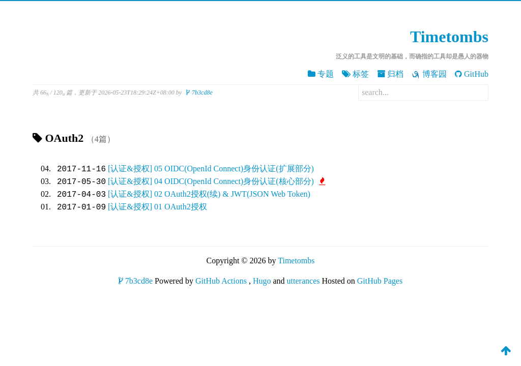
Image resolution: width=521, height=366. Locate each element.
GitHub (471, 74)
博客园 (429, 74)
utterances (303, 281)
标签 (355, 74)
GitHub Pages (379, 281)
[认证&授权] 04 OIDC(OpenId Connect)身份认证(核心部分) (217, 181)
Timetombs (449, 36)
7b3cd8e (199, 92)
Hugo (262, 281)
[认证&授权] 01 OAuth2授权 (157, 207)
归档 (390, 74)
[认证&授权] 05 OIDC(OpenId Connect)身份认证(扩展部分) (211, 169)
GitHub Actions (221, 281)
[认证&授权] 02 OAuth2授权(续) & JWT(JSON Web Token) (209, 194)
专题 (321, 74)
